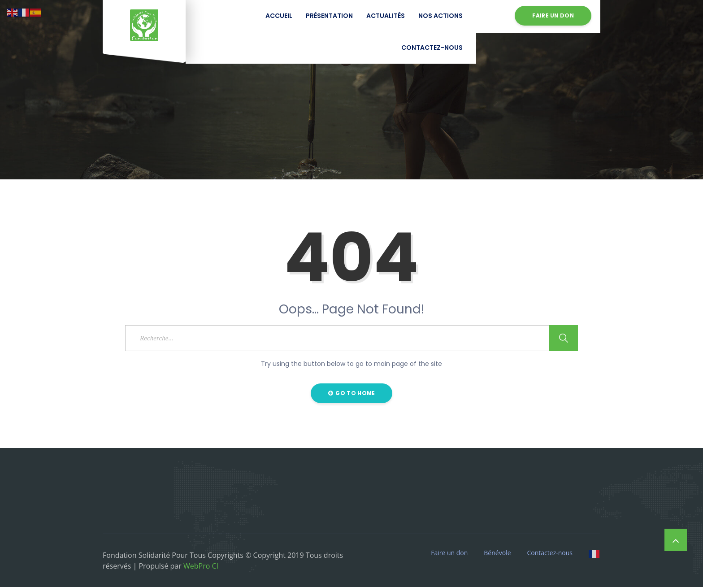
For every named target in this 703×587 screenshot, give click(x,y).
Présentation (329, 15)
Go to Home (351, 393)
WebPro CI (200, 566)
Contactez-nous (432, 47)
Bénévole (497, 553)
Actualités (385, 15)
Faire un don (553, 15)
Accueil (278, 15)
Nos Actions (440, 15)
